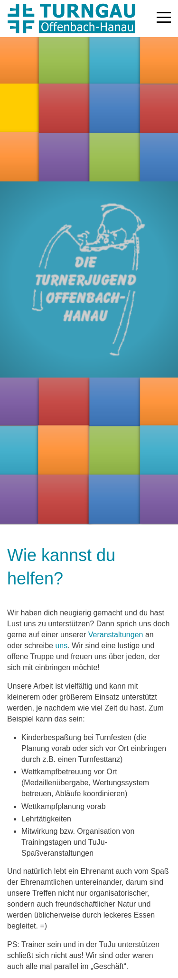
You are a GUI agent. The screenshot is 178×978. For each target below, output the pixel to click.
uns (61, 646)
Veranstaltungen (115, 635)
